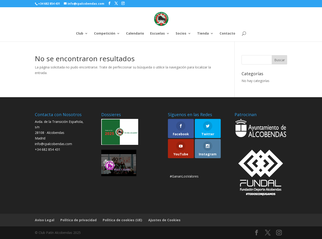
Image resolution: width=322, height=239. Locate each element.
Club (79, 34)
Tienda (203, 34)
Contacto (227, 34)
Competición (104, 34)
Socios (181, 34)
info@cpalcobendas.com (53, 144)
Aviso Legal (44, 220)
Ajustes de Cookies (164, 220)
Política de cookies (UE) (122, 220)
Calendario (135, 34)
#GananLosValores (184, 176)
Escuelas (157, 34)
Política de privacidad (78, 220)
